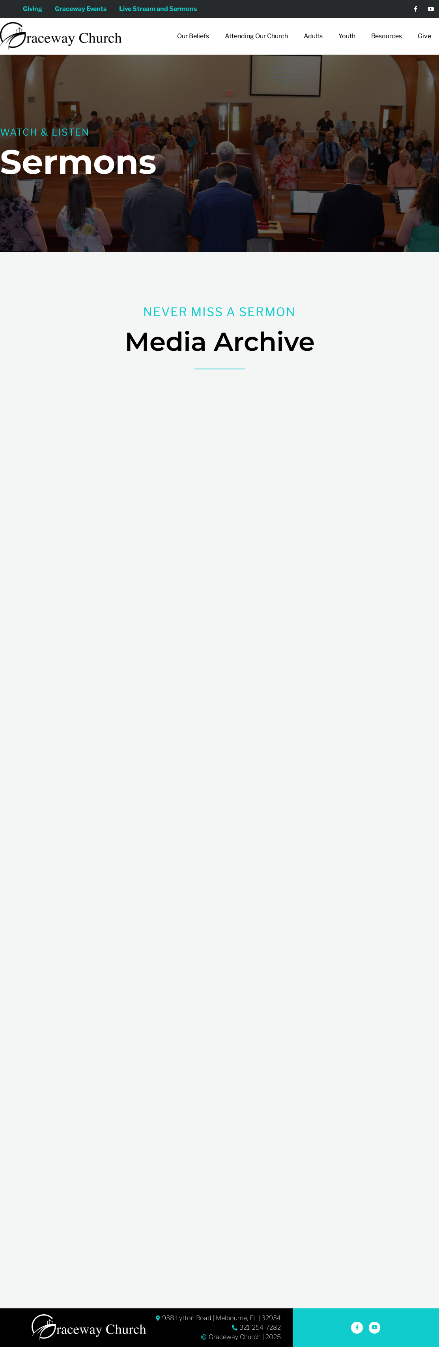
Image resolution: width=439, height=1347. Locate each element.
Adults (313, 36)
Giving (29, 9)
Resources (386, 36)
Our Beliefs (193, 36)
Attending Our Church (256, 36)
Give (424, 36)
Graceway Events (80, 9)
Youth (346, 36)
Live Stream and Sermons (161, 9)
